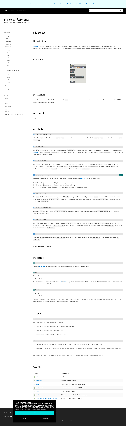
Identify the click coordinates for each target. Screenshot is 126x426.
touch (8, 68)
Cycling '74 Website (10, 416)
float (8, 82)
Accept (34, 412)
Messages (7, 74)
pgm (8, 62)
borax (6, 103)
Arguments (8, 44)
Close (24, 418)
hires (8, 57)
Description (8, 36)
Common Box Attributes (14, 70)
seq (61, 281)
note (8, 60)
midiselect (36, 46)
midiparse (7, 101)
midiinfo (7, 111)
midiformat (8, 106)
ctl (8, 55)
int (8, 80)
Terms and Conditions (59, 421)
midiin (6, 109)
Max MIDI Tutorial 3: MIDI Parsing (14, 114)
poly (8, 65)
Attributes (8, 46)
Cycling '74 (69, 421)
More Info (45, 418)
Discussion (8, 41)
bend (8, 50)
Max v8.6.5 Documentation (18, 10)
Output (7, 86)
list (8, 92)
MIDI (6, 98)
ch (7, 52)
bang (8, 77)
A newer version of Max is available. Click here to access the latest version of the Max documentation (63, 4)
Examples (7, 38)
